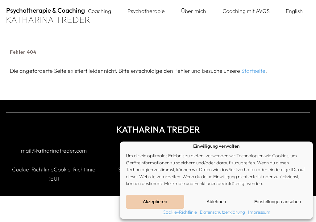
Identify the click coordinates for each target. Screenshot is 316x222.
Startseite (253, 70)
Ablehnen (216, 201)
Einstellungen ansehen (277, 201)
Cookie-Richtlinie (180, 212)
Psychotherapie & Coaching (45, 10)
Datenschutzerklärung (222, 212)
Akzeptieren (155, 201)
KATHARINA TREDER (48, 19)
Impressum (259, 212)
